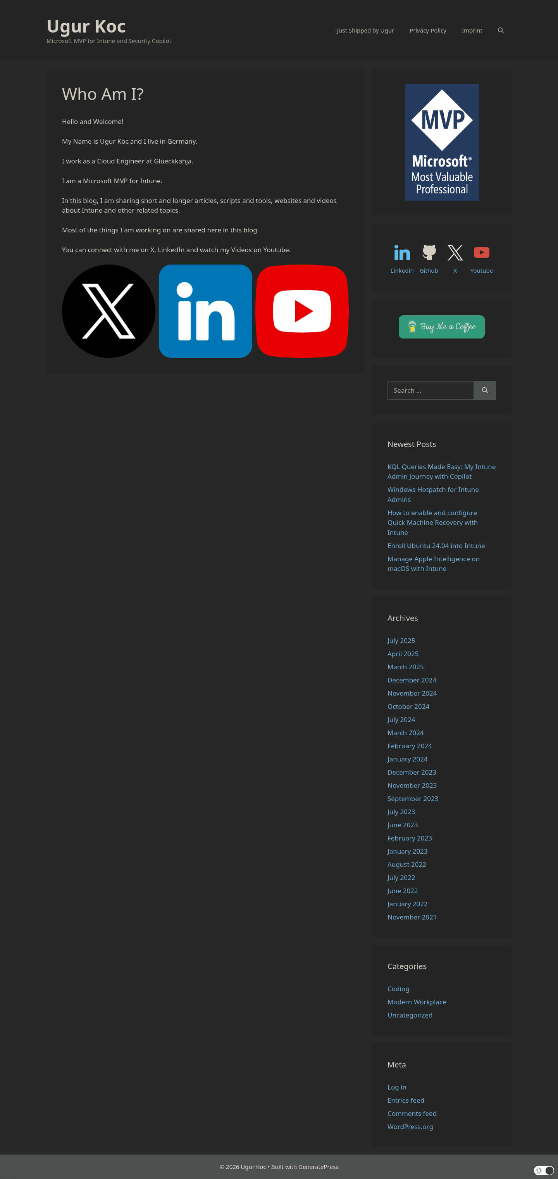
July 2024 (401, 719)
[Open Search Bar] (501, 30)
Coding (399, 988)
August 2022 (407, 864)
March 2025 (406, 666)
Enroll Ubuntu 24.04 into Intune (436, 545)
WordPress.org (410, 1126)
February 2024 (410, 745)
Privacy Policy (428, 30)
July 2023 (401, 811)
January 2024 (408, 758)
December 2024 (412, 679)
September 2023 (413, 798)
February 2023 (410, 838)
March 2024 (406, 732)
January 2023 (408, 851)
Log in (397, 1087)
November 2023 (412, 785)
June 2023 (403, 824)
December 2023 (412, 772)
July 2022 (401, 877)
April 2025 (403, 653)
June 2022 (403, 890)
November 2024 (412, 693)
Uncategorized (410, 1015)
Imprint (472, 30)
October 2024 (408, 706)
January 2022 (408, 903)
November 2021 (412, 917)
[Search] (485, 390)
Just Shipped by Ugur (365, 30)
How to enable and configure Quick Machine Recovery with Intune (433, 522)
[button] (544, 1170)
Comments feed (412, 1113)
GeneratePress (318, 1166)
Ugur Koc (86, 26)
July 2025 (401, 640)
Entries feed (406, 1100)
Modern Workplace (417, 1001)
